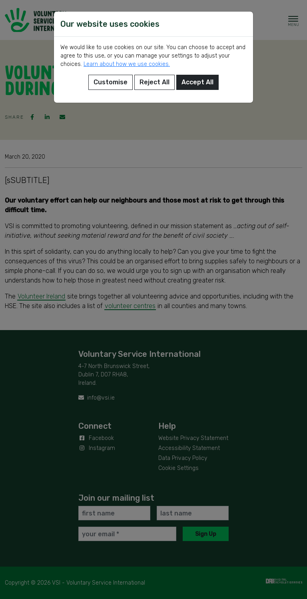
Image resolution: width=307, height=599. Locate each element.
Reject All (154, 82)
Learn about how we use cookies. (127, 64)
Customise (111, 82)
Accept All (197, 82)
